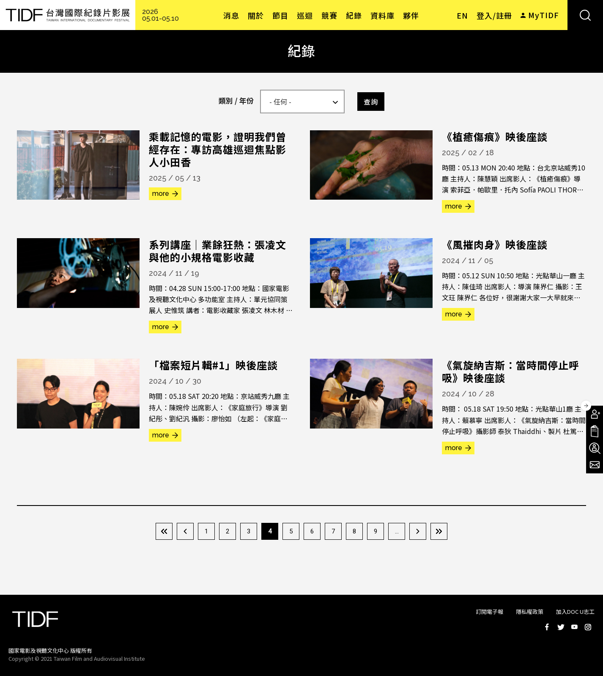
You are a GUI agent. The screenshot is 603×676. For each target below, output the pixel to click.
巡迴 (305, 15)
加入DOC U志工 (575, 611)
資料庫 (382, 15)
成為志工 (594, 448)
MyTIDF (543, 14)
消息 (231, 15)
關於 (256, 15)
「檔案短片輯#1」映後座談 (213, 364)
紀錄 (354, 15)
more (160, 194)
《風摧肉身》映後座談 (495, 244)
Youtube (574, 627)
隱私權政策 (529, 611)
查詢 (371, 101)
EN (462, 15)
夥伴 (411, 15)
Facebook (547, 627)
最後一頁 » (439, 531)
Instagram (588, 627)
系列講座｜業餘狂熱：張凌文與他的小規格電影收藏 (217, 250)
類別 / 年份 (236, 100)
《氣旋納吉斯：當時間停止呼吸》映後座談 (510, 371)
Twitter (560, 627)
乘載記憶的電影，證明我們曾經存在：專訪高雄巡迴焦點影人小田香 (217, 149)
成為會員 (594, 414)
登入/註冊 (494, 15)
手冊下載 (594, 431)
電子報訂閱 (594, 464)
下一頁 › (418, 531)
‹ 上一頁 (185, 531)
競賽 (329, 15)
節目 (280, 15)
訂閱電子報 (489, 611)
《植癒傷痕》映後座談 (495, 136)
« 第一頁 (164, 531)
